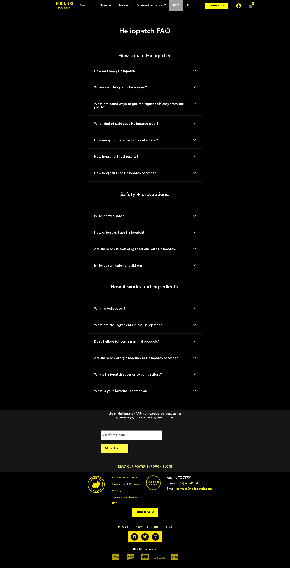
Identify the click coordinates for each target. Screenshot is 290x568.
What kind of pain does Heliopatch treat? (126, 123)
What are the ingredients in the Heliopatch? (128, 325)
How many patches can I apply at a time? (126, 140)
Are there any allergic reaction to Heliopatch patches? (136, 358)
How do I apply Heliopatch (114, 71)
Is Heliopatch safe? (109, 216)
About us (86, 5)
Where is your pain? (151, 5)
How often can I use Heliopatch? (119, 232)
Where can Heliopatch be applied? (120, 87)
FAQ (176, 5)
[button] (145, 71)
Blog (190, 5)
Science (105, 5)
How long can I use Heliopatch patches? (125, 173)
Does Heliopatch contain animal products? (127, 341)
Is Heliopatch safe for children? (118, 265)
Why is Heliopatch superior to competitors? (128, 374)
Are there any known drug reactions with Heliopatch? (135, 249)
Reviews (124, 5)
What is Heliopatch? (109, 308)
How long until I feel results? (116, 156)
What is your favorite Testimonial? (120, 391)
